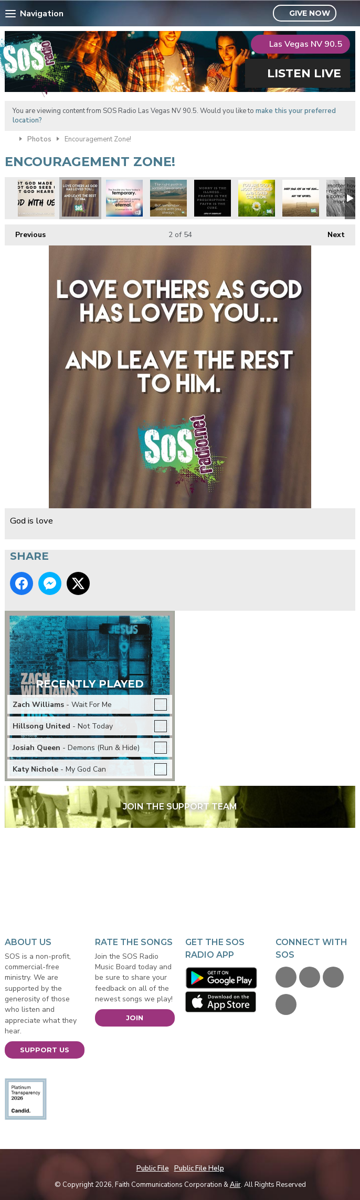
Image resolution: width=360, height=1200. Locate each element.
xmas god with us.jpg (36, 198)
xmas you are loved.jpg (256, 198)
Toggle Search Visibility (349, 13)
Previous (25, 232)
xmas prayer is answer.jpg (212, 198)
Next (331, 232)
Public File (152, 1168)
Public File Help (199, 1168)
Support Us (44, 1049)
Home (9, 138)
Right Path (168, 198)
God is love (80, 198)
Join (134, 1017)
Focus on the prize (300, 198)
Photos (39, 139)
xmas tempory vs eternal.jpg (124, 198)
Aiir (235, 1184)
